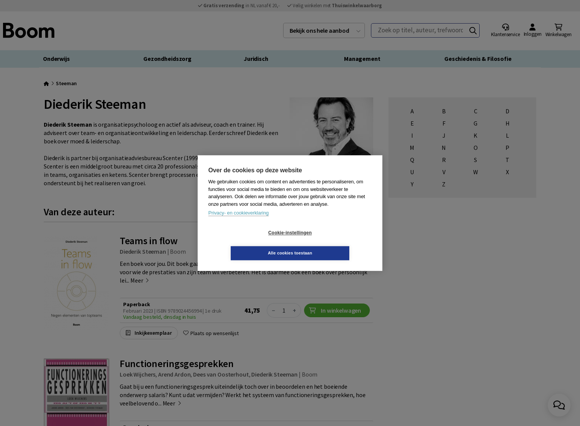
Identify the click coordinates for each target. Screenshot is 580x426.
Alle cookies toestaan (335, 242)
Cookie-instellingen (244, 243)
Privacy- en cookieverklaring (238, 223)
